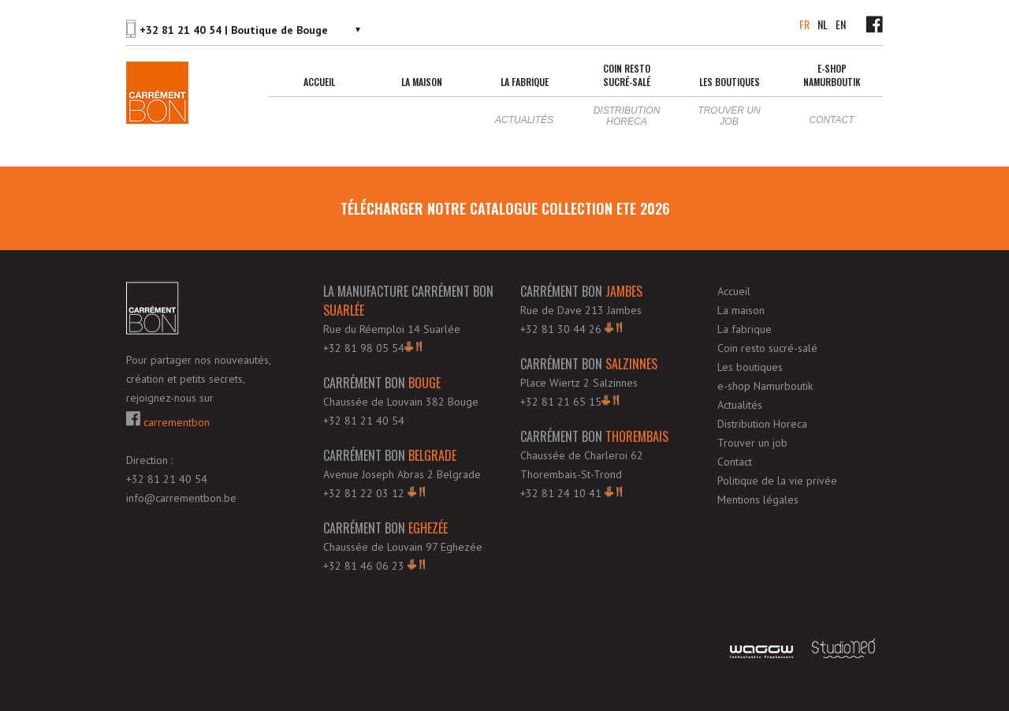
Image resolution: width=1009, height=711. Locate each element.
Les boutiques (729, 81)
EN (841, 24)
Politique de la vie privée (777, 480)
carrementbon (168, 420)
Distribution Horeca (627, 116)
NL (822, 24)
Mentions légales (758, 499)
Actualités (524, 119)
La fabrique (525, 81)
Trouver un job (729, 116)
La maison (421, 81)
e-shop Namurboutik (832, 75)
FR (804, 24)
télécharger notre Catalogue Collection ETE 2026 (505, 208)
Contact (831, 119)
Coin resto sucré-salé (626, 75)
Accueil (319, 81)
